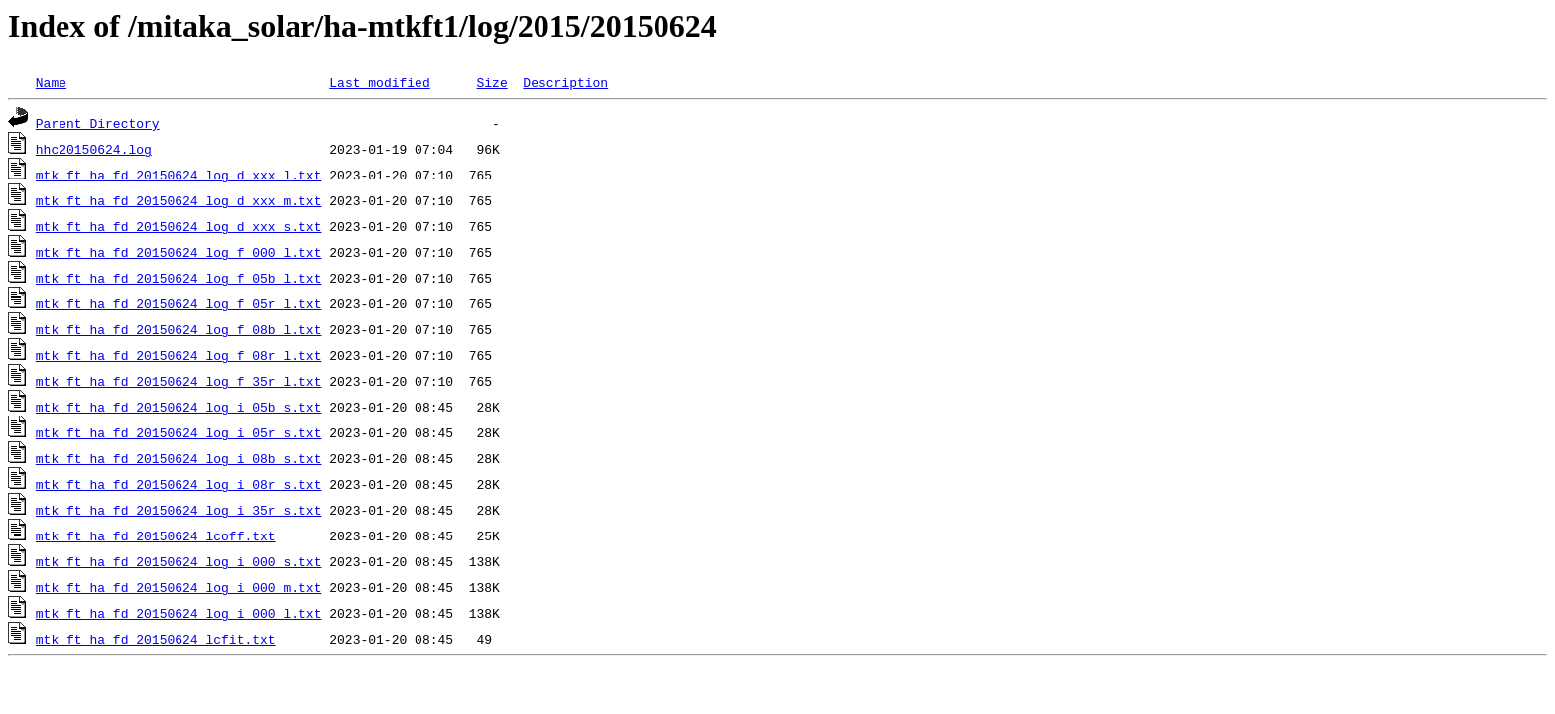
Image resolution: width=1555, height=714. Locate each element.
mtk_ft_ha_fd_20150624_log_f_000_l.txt (179, 252)
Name (51, 82)
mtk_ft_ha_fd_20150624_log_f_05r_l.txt (179, 303)
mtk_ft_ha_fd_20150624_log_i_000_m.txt (179, 587)
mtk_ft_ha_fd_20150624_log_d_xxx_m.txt (179, 200)
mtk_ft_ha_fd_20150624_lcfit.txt (156, 639)
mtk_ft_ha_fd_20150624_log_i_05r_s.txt (179, 432)
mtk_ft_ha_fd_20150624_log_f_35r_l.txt (179, 381)
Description (565, 82)
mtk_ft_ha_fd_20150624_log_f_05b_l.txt (179, 278)
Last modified (379, 82)
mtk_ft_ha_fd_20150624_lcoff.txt (156, 535)
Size (491, 82)
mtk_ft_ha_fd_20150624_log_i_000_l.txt (179, 613)
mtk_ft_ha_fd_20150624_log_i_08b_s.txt (179, 458)
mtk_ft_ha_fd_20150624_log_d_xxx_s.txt (179, 226)
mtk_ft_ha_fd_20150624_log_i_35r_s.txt (179, 510)
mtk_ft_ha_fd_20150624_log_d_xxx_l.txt (179, 174)
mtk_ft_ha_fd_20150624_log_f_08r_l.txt (179, 355)
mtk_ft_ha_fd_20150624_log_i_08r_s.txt (179, 484)
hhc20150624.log (94, 149)
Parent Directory (98, 123)
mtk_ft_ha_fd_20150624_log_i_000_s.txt (179, 561)
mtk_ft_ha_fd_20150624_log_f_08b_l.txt (179, 329)
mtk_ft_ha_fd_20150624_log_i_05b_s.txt (179, 407)
